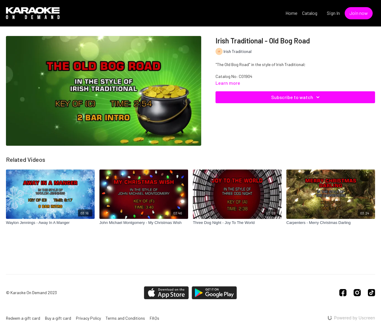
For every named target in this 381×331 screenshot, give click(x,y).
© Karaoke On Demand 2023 (31, 293)
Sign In (333, 13)
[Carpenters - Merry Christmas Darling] (330, 223)
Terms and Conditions (125, 318)
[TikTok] (371, 292)
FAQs (154, 318)
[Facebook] (342, 292)
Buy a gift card (58, 318)
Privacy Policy (88, 318)
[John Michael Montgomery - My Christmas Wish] (143, 223)
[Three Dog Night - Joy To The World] (237, 223)
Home (291, 13)
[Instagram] (357, 292)
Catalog (309, 13)
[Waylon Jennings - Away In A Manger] (50, 223)
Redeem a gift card (23, 318)
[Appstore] (166, 292)
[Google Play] (214, 292)
